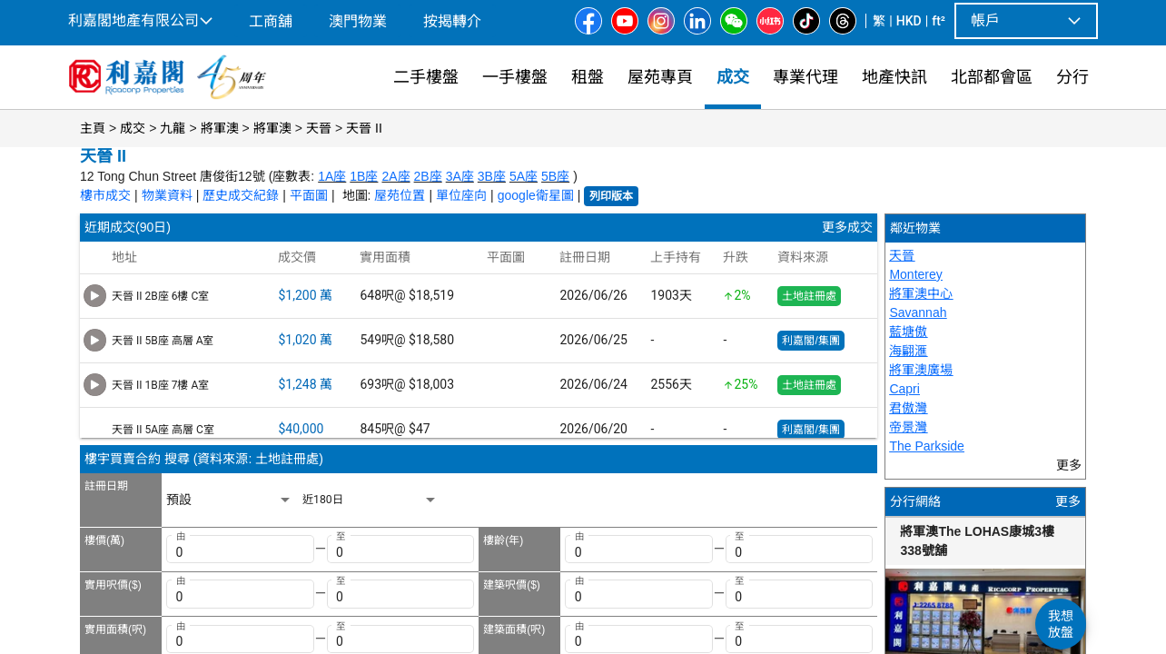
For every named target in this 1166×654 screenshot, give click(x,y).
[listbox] (229, 500)
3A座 (460, 176)
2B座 (428, 176)
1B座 (364, 176)
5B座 (555, 176)
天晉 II (364, 128)
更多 (1068, 501)
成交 (132, 128)
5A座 (523, 176)
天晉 (318, 128)
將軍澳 (220, 128)
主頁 (92, 128)
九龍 (172, 128)
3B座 (492, 176)
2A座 (395, 176)
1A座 (332, 176)
